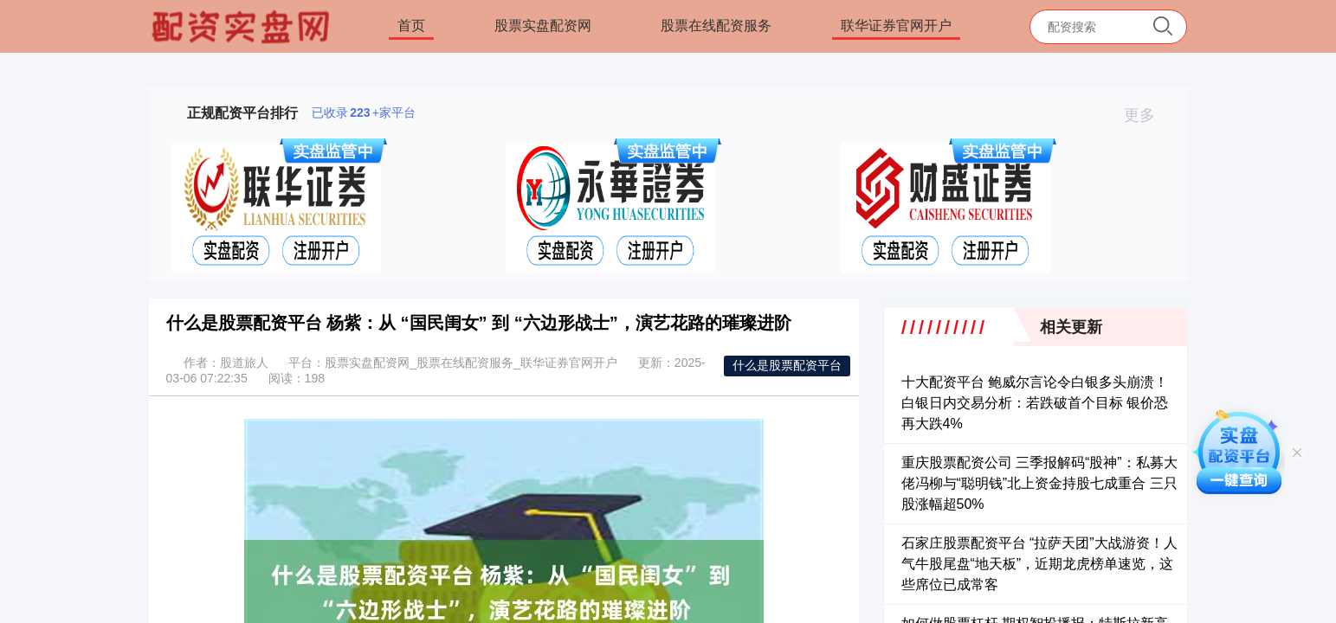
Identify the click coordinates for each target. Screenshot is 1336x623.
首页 (411, 25)
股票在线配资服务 (716, 25)
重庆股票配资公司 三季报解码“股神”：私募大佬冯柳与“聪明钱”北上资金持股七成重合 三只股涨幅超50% (1039, 483)
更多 (1147, 115)
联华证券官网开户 (896, 25)
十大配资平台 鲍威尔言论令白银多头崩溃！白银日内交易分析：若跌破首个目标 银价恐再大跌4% (1034, 403)
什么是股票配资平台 (787, 365)
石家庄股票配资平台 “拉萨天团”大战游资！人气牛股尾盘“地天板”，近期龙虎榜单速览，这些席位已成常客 (1039, 564)
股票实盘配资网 (542, 25)
